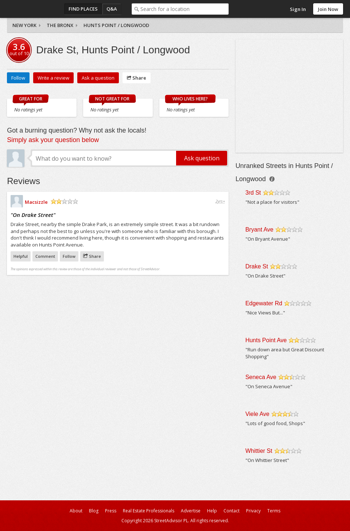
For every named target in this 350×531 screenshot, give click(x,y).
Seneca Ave (260, 377)
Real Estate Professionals (148, 511)
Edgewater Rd (263, 303)
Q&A (111, 8)
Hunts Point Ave (266, 340)
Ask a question (98, 78)
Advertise (191, 511)
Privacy (253, 511)
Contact (231, 511)
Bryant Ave (259, 229)
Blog (93, 511)
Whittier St (258, 451)
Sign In (298, 9)
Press (110, 511)
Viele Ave (257, 414)
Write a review (53, 78)
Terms (273, 511)
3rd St (253, 193)
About (76, 511)
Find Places (83, 8)
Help (212, 511)
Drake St (256, 266)
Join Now (328, 9)
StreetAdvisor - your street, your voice (36, 9)
